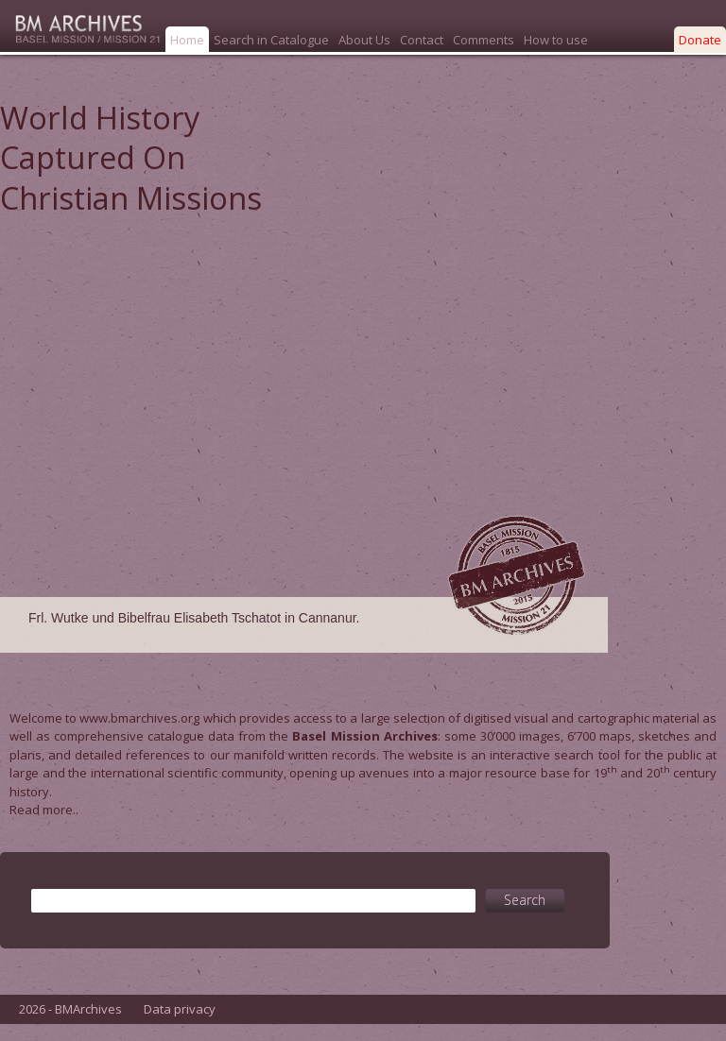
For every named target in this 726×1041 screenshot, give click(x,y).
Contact (421, 39)
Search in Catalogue (271, 39)
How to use (556, 39)
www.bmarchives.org (139, 717)
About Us (364, 39)
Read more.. (43, 809)
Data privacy (180, 1025)
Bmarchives (80, 26)
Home (187, 39)
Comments (483, 39)
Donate (700, 39)
